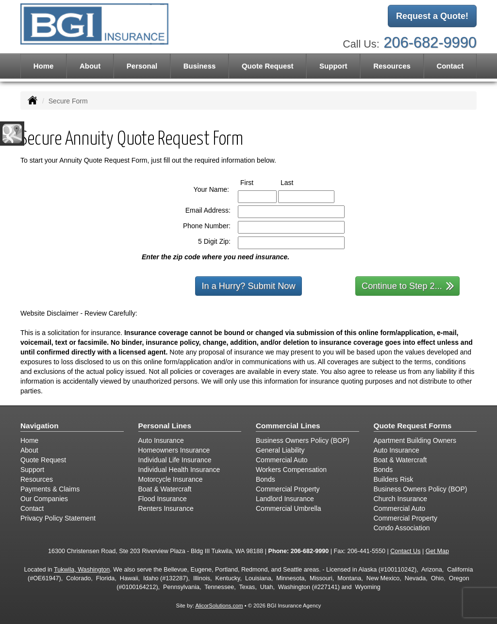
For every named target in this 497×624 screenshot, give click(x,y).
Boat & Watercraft (165, 489)
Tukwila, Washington (82, 569)
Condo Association (402, 528)
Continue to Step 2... (408, 285)
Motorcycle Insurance (170, 479)
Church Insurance (401, 499)
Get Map (437, 551)
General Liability (280, 450)
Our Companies (44, 499)
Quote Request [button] (268, 66)
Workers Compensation (291, 469)
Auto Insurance (161, 440)
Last (296, 182)
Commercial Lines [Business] (288, 426)
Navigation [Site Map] (39, 426)
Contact (450, 66)
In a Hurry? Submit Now (248, 286)
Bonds (265, 479)
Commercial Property (287, 489)
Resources (36, 479)
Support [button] (333, 66)
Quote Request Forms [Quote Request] (413, 426)
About (90, 66)
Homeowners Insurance (174, 450)
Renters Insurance (166, 508)
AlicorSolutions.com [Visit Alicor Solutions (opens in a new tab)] (219, 605)
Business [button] (199, 66)
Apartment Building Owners (415, 440)
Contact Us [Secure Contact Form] (405, 551)
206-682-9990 (430, 42)
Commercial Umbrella (288, 508)
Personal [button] (142, 66)
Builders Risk (394, 479)
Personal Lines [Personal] (165, 426)
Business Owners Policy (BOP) (302, 440)
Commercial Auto (282, 460)
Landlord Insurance (285, 499)
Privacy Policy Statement (58, 518)
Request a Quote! (432, 16)
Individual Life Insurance (175, 460)
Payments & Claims (50, 489)
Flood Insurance (162, 499)
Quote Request (43, 460)
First (255, 182)
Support (32, 469)
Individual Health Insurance (179, 469)
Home (43, 66)
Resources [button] (392, 66)
